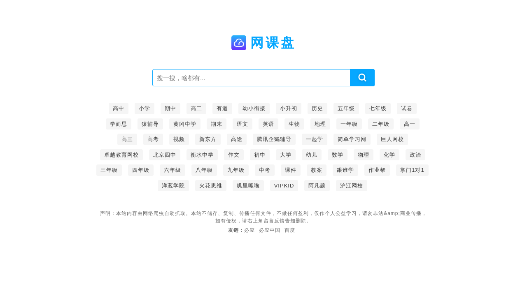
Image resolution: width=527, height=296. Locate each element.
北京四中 (164, 155)
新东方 (208, 139)
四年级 (140, 170)
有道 (222, 108)
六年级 (172, 170)
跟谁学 (345, 170)
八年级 (204, 170)
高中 (118, 108)
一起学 (314, 139)
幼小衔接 (254, 108)
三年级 (109, 170)
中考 (264, 170)
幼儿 (311, 155)
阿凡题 (317, 186)
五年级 (346, 108)
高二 (196, 108)
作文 (234, 155)
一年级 (349, 124)
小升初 (288, 108)
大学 (285, 155)
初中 (260, 155)
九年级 (236, 170)
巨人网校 (392, 139)
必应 (249, 230)
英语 (268, 124)
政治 (415, 155)
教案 (316, 170)
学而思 (118, 124)
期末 (216, 124)
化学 (389, 155)
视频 (179, 139)
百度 (289, 230)
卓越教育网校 (121, 155)
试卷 (407, 108)
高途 (237, 139)
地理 (320, 124)
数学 (337, 155)
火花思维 (210, 186)
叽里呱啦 (248, 186)
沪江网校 (351, 186)
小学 (144, 108)
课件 (290, 170)
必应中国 (269, 230)
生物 (294, 124)
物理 (363, 155)
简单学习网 (352, 139)
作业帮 (377, 170)
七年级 (378, 108)
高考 (153, 139)
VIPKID (284, 186)
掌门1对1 (412, 170)
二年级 (380, 124)
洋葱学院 (173, 186)
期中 (170, 108)
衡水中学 (202, 155)
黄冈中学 (184, 124)
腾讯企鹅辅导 (274, 139)
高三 (127, 139)
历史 (317, 108)
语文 (242, 124)
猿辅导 (150, 124)
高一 (409, 124)
